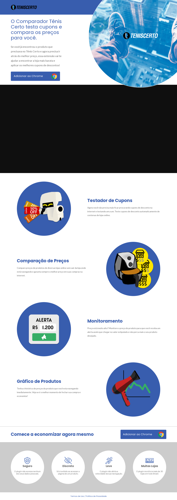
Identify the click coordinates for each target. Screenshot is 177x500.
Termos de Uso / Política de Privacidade (88, 496)
